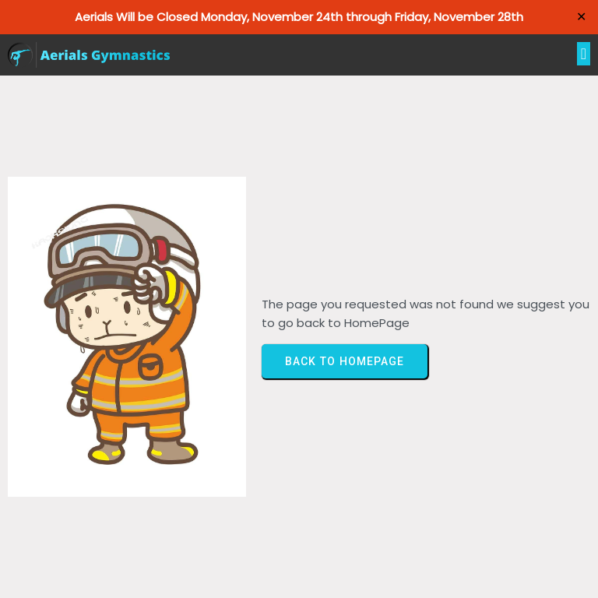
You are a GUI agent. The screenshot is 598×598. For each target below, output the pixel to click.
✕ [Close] (581, 17)
